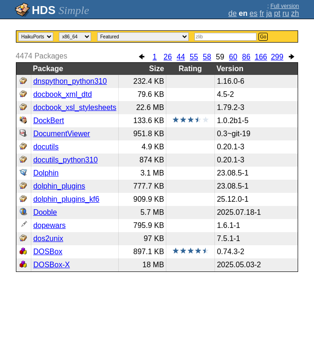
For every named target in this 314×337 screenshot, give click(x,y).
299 (277, 57)
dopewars (49, 225)
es (253, 13)
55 (194, 57)
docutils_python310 (65, 160)
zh (295, 13)
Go (263, 36)
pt (277, 13)
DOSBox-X (51, 265)
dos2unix (48, 238)
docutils (45, 147)
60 (233, 57)
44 (181, 57)
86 (246, 57)
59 (220, 57)
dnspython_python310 (70, 81)
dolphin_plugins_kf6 (66, 199)
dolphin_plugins (59, 186)
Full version (285, 6)
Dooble (45, 212)
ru (285, 13)
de (232, 13)
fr (261, 13)
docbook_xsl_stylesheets (74, 107)
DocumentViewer (61, 134)
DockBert (48, 121)
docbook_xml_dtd (62, 94)
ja (269, 13)
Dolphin (45, 173)
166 (261, 57)
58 (207, 57)
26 (168, 57)
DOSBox (47, 252)
